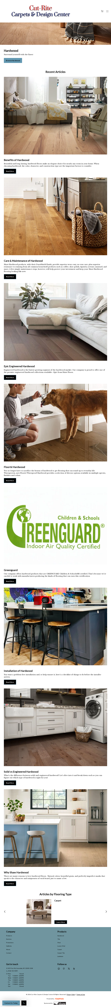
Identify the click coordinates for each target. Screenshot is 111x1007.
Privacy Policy (71, 994)
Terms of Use (80, 994)
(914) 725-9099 (13, 971)
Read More (10, 171)
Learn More (60, 922)
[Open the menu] (107, 11)
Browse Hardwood (13, 60)
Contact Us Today (11, 1003)
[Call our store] (23, 1003)
